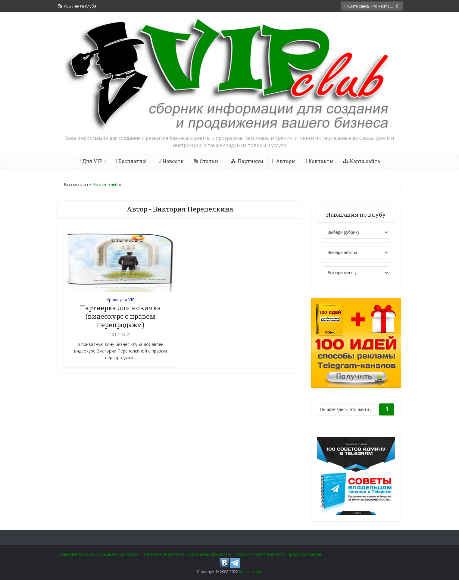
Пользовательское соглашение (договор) (98, 554)
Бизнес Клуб (250, 571)
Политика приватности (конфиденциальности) (186, 554)
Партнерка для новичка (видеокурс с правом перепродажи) (120, 316)
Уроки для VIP (120, 300)
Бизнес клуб (105, 184)
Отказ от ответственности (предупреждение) (278, 554)
